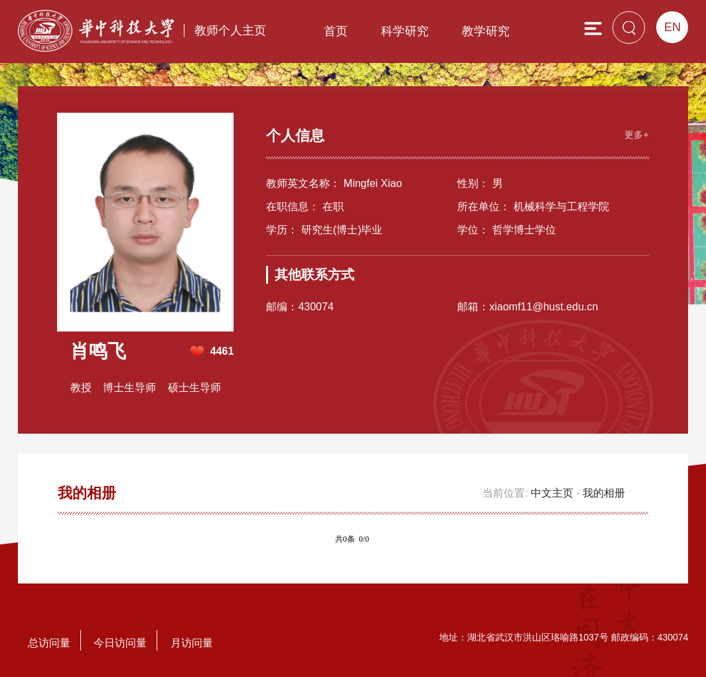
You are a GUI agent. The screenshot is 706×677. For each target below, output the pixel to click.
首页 (336, 31)
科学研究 (405, 31)
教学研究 (486, 31)
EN (672, 27)
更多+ (636, 134)
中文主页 (552, 493)
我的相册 (604, 493)
